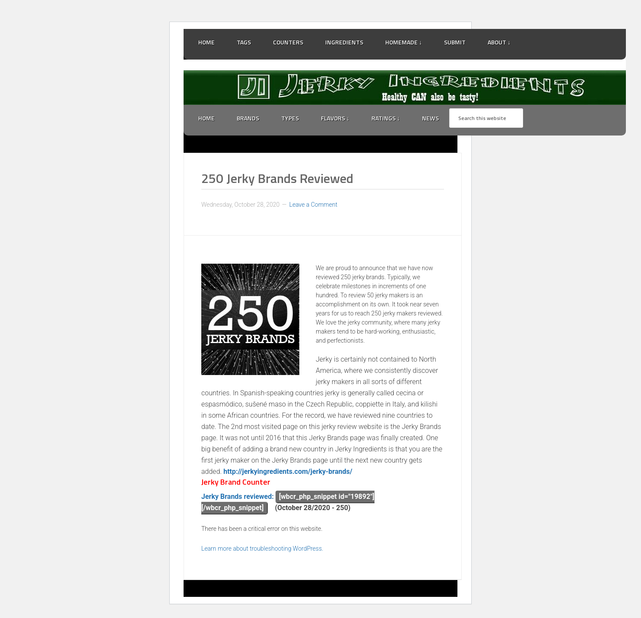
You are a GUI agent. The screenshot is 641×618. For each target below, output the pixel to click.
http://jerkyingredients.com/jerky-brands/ (287, 471)
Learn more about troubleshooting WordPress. (262, 548)
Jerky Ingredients (405, 87)
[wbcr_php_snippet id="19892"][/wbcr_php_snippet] (287, 502)
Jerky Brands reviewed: (237, 496)
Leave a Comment (313, 204)
